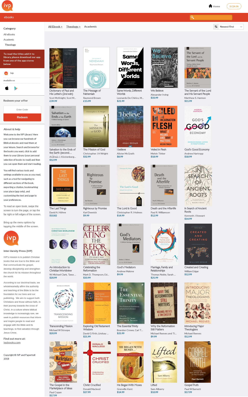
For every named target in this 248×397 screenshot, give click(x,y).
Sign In (234, 6)
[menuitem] (22, 34)
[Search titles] (211, 17)
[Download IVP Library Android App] (16, 88)
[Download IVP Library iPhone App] (7, 88)
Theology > (73, 26)
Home (214, 6)
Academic (90, 26)
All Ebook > (55, 26)
